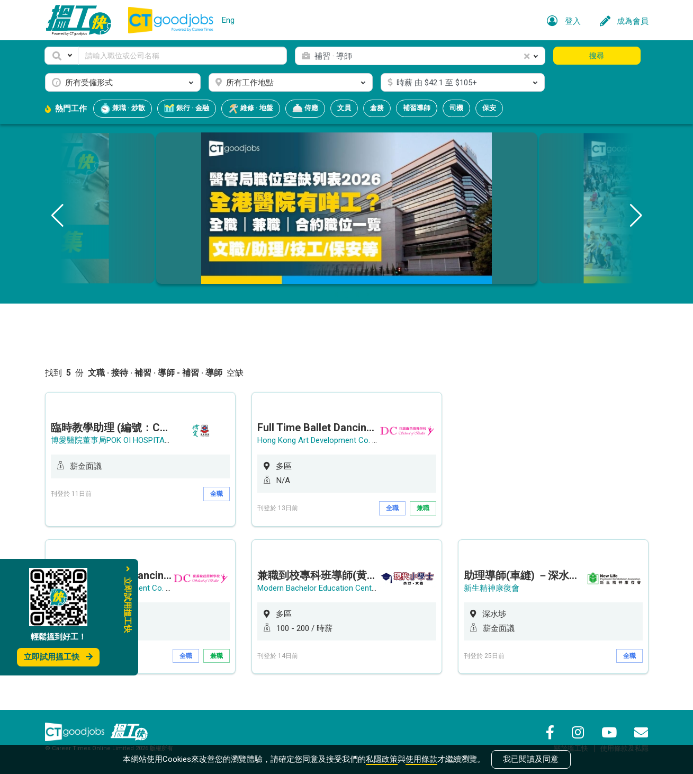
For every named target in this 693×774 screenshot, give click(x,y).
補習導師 (416, 108)
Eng (228, 20)
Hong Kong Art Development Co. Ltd (320, 440)
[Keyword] (182, 56)
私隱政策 (382, 759)
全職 (216, 493)
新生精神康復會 (491, 588)
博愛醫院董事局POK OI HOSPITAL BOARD (123, 440)
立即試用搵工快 (58, 657)
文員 (344, 108)
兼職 (423, 508)
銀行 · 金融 (186, 108)
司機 (456, 108)
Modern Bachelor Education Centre (318, 588)
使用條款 (421, 759)
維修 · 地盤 (250, 108)
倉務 (377, 108)
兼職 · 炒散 (122, 108)
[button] (61, 56)
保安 (489, 108)
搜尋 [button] (596, 55)
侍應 (305, 108)
